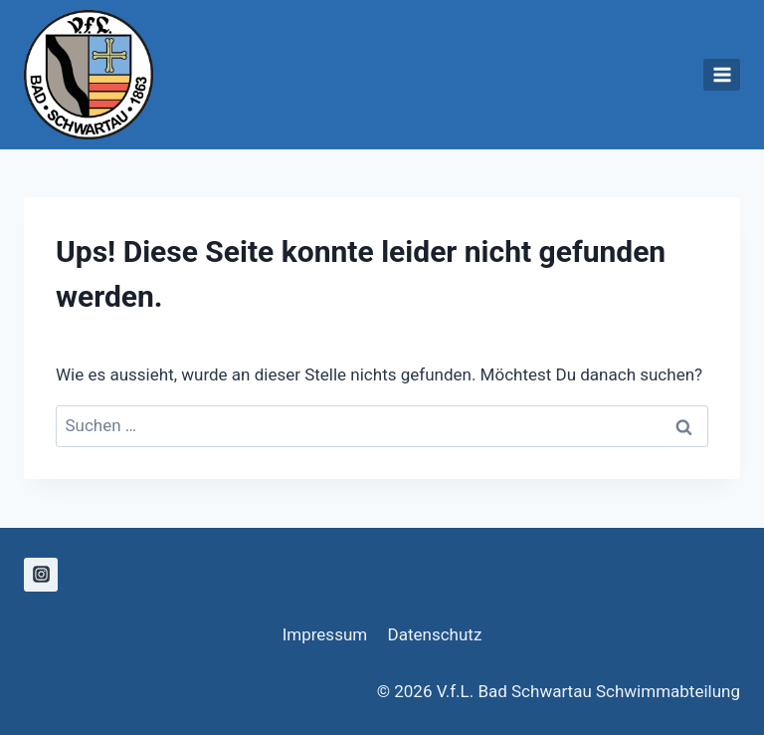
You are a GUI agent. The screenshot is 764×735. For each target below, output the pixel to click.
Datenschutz (435, 634)
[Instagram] (41, 575)
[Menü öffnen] (721, 74)
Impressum (325, 634)
